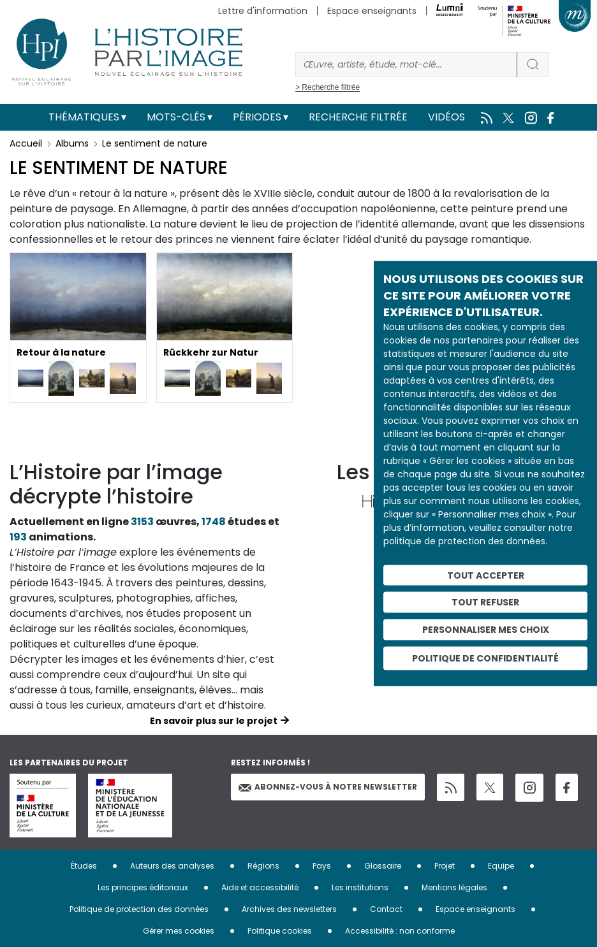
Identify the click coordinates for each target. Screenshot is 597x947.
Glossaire (382, 865)
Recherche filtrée (358, 117)
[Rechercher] (406, 64)
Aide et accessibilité (259, 887)
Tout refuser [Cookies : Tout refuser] (485, 602)
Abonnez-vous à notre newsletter (328, 786)
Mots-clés (176, 117)
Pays (322, 865)
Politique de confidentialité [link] (485, 657)
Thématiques (83, 117)
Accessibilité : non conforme (400, 930)
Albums (72, 143)
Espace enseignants (371, 10)
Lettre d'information (262, 10)
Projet (444, 865)
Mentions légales (454, 887)
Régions (263, 865)
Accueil (26, 143)
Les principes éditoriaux (143, 887)
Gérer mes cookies (178, 930)
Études (84, 865)
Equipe (501, 865)
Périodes (257, 117)
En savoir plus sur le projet (213, 720)
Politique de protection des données (139, 909)
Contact (386, 909)
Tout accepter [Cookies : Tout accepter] (485, 574)
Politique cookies (279, 930)
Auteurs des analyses (172, 865)
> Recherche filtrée (327, 87)
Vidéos (446, 117)
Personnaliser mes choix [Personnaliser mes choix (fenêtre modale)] (485, 629)
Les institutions (360, 887)
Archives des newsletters (289, 909)
